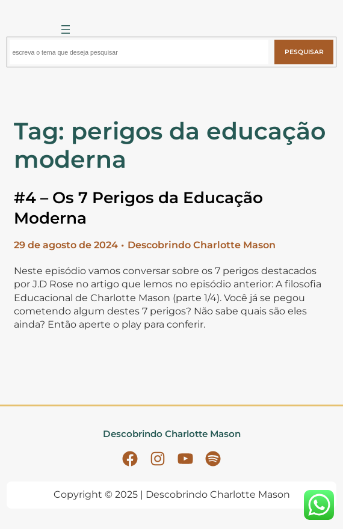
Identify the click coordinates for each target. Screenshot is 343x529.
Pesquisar (304, 52)
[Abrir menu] (65, 29)
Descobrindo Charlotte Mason (172, 433)
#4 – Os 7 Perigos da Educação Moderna (138, 208)
